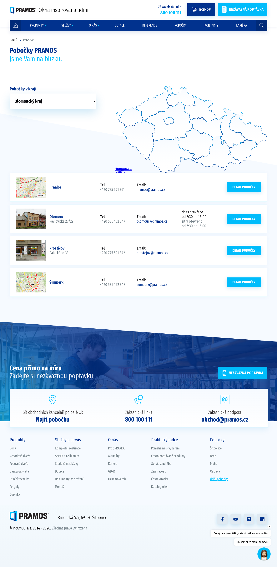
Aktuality (114, 456)
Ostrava (215, 471)
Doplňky (15, 494)
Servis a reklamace (67, 456)
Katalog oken (159, 487)
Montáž (59, 487)
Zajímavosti (158, 471)
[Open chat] (264, 554)
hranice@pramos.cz (151, 189)
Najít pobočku (52, 419)
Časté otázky (159, 479)
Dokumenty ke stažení (69, 479)
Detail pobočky (243, 187)
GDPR (111, 471)
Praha (213, 464)
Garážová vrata (19, 471)
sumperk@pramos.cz (152, 284)
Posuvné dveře (19, 464)
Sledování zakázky (66, 464)
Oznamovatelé (117, 479)
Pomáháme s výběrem (165, 448)
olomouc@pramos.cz (152, 221)
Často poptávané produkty (168, 456)
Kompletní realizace (68, 448)
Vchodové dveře (20, 456)
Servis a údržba (161, 464)
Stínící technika (19, 479)
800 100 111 (138, 419)
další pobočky (219, 479)
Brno (213, 456)
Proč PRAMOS (116, 448)
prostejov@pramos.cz (152, 253)
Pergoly (14, 487)
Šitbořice (216, 448)
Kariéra (112, 464)
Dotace (59, 471)
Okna (13, 448)
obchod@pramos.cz (224, 419)
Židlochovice (117, 169)
